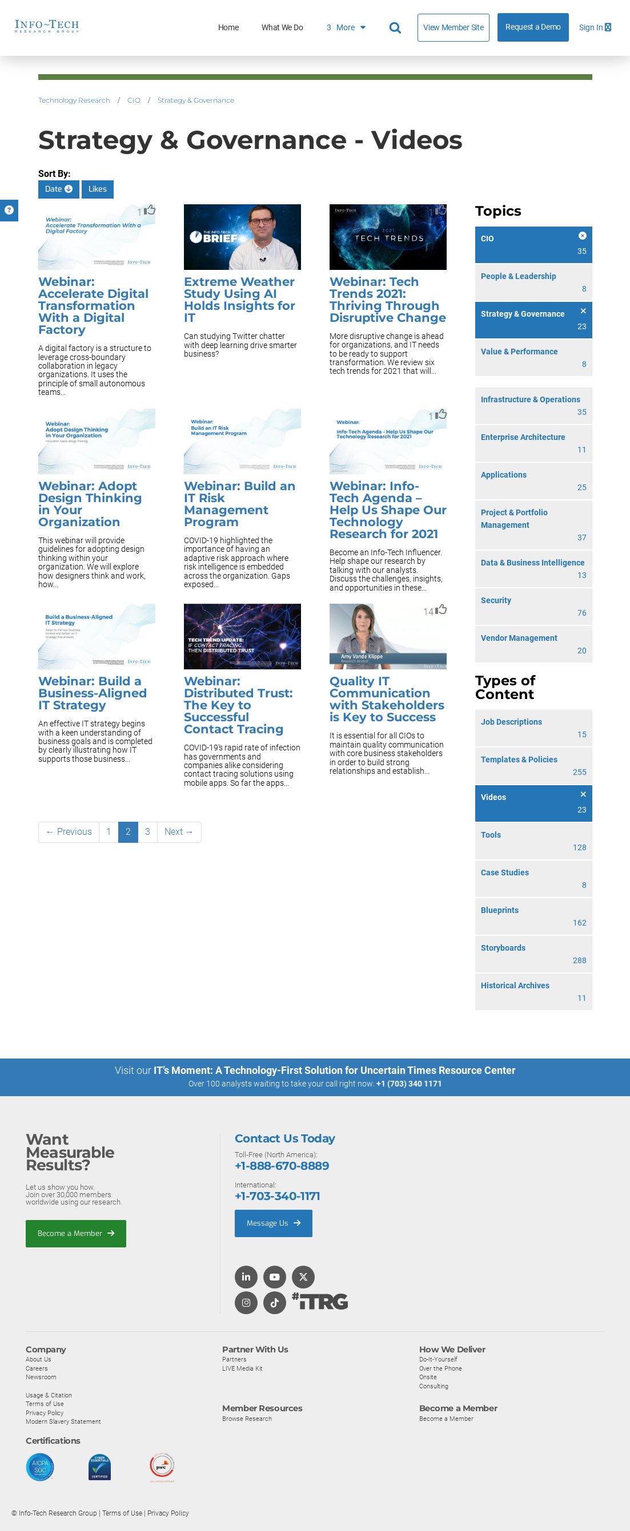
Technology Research (74, 100)
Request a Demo (533, 27)
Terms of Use (45, 1403)
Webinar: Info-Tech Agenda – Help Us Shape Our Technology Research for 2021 (388, 510)
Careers (37, 1368)
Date (59, 189)
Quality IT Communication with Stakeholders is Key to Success (387, 699)
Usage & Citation (49, 1395)
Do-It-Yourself (438, 1359)
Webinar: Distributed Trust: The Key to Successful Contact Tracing (238, 705)
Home (228, 28)
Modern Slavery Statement (63, 1421)
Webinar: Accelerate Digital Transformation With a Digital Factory (93, 305)
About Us (38, 1359)
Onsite (428, 1377)
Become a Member (76, 1233)
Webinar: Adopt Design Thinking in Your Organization (90, 504)
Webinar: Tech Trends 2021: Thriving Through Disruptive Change (388, 299)
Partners (234, 1359)
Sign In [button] (595, 28)
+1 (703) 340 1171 (409, 1083)
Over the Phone (440, 1368)
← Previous (69, 831)
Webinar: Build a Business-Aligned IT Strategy (92, 693)
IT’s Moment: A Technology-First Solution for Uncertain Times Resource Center (335, 1070)
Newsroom (41, 1377)
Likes (98, 189)
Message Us (273, 1222)
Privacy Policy (44, 1412)
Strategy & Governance (196, 100)
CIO (134, 100)
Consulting (433, 1385)
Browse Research (247, 1418)
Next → (179, 831)
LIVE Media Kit (242, 1368)
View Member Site (453, 27)
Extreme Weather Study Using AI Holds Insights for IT (239, 299)
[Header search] (397, 28)
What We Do (282, 28)
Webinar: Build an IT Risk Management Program (240, 504)
